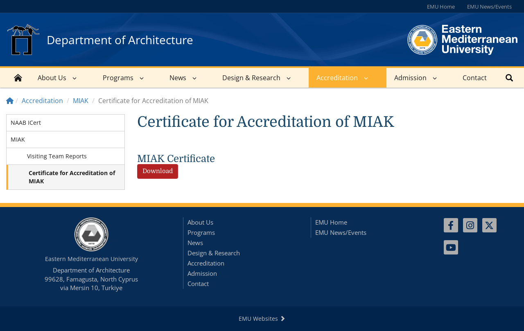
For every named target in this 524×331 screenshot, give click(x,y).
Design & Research (251, 77)
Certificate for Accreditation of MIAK (72, 177)
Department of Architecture (120, 39)
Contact (475, 77)
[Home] (10, 100)
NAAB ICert (26, 122)
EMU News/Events (489, 6)
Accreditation (337, 77)
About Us (52, 77)
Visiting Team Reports (57, 156)
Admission (410, 77)
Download (157, 171)
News (177, 77)
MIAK (80, 100)
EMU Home (441, 6)
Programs (118, 77)
